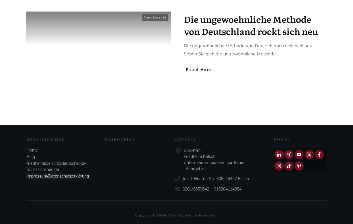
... (278, 54)
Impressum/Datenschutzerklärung (58, 176)
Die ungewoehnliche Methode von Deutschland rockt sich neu (251, 25)
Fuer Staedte (155, 17)
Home (32, 150)
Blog (31, 156)
